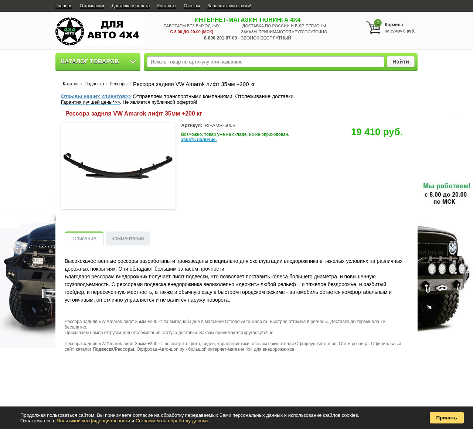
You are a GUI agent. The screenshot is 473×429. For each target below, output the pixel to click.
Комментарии (127, 238)
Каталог (71, 83)
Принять (446, 418)
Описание (84, 238)
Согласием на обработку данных (172, 420)
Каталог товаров (90, 61)
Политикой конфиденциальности (93, 420)
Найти (400, 61)
